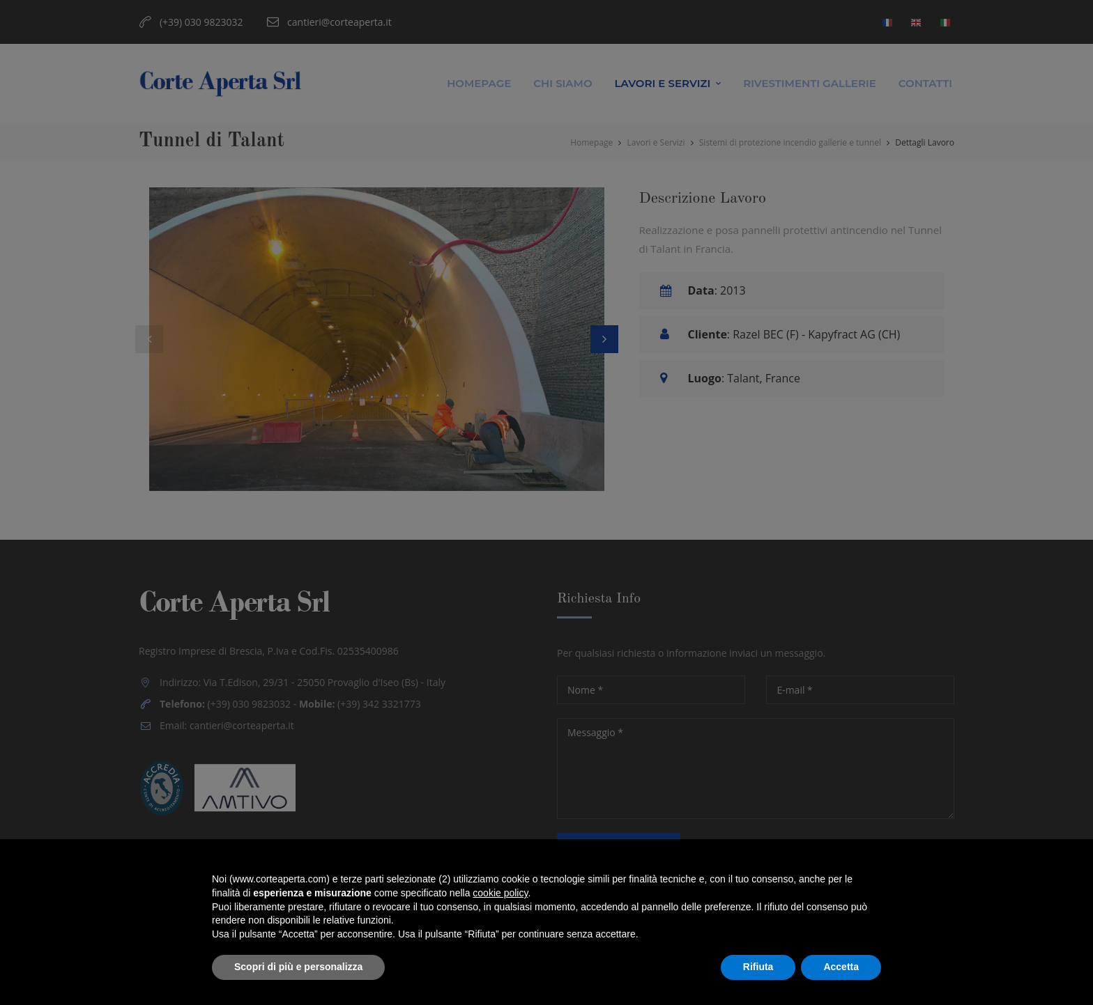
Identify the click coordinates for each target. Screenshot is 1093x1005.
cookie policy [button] (500, 892)
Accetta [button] (841, 966)
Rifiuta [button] (758, 966)
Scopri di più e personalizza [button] (298, 966)
